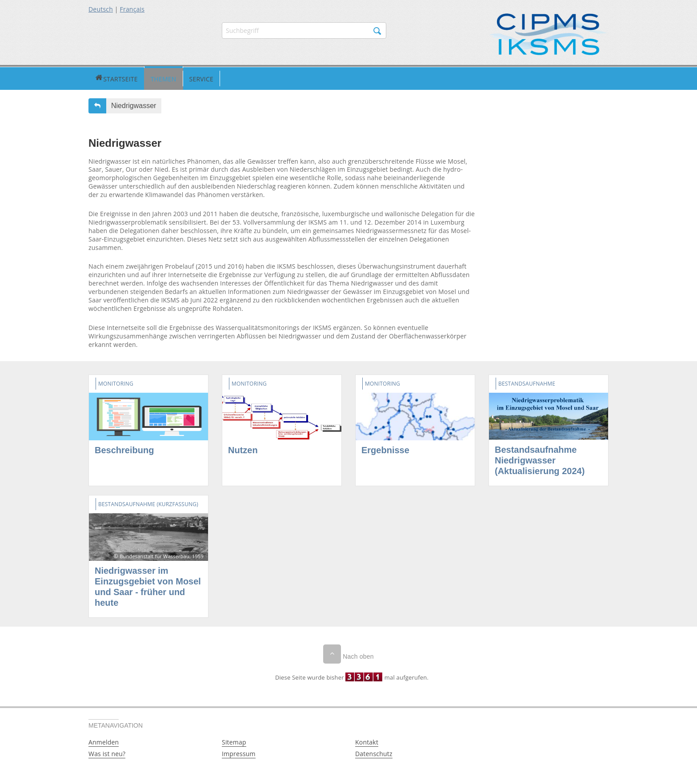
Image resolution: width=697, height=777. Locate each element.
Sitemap (234, 741)
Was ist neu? (106, 752)
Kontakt (366, 741)
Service (168, 77)
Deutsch (100, 9)
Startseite (99, 78)
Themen (130, 77)
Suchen (377, 31)
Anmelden (103, 741)
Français (132, 9)
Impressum (239, 752)
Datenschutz (374, 752)
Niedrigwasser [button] (133, 104)
